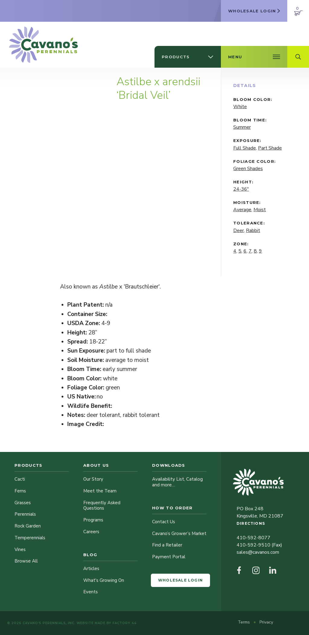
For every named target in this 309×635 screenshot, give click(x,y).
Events (90, 592)
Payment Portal (168, 557)
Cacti (19, 479)
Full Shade (244, 148)
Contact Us (163, 522)
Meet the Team (99, 491)
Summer (242, 127)
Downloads (168, 465)
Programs (93, 520)
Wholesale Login (180, 580)
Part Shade (270, 148)
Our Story (93, 479)
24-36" (241, 189)
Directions (251, 523)
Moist (259, 209)
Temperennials (29, 538)
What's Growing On (103, 580)
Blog (90, 554)
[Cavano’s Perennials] (43, 45)
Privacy (266, 622)
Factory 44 (124, 623)
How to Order (172, 507)
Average (242, 209)
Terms (244, 622)
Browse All (26, 561)
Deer (238, 230)
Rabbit (253, 230)
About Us (96, 465)
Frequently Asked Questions (101, 505)
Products (28, 465)
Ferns (20, 491)
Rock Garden (27, 526)
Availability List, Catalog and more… (177, 482)
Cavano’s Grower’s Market (179, 533)
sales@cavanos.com (258, 552)
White (240, 106)
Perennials (25, 514)
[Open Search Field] (298, 57)
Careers (91, 532)
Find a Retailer (167, 545)
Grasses (22, 503)
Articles (91, 569)
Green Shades (248, 168)
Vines (20, 549)
